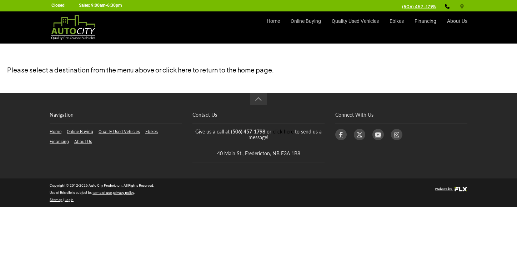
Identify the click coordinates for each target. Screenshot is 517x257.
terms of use (102, 193)
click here (176, 70)
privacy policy (123, 193)
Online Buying (306, 27)
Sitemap (56, 200)
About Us (457, 27)
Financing (425, 27)
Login (69, 200)
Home (273, 27)
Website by (451, 189)
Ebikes (397, 27)
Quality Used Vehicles (355, 27)
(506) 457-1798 (419, 6)
